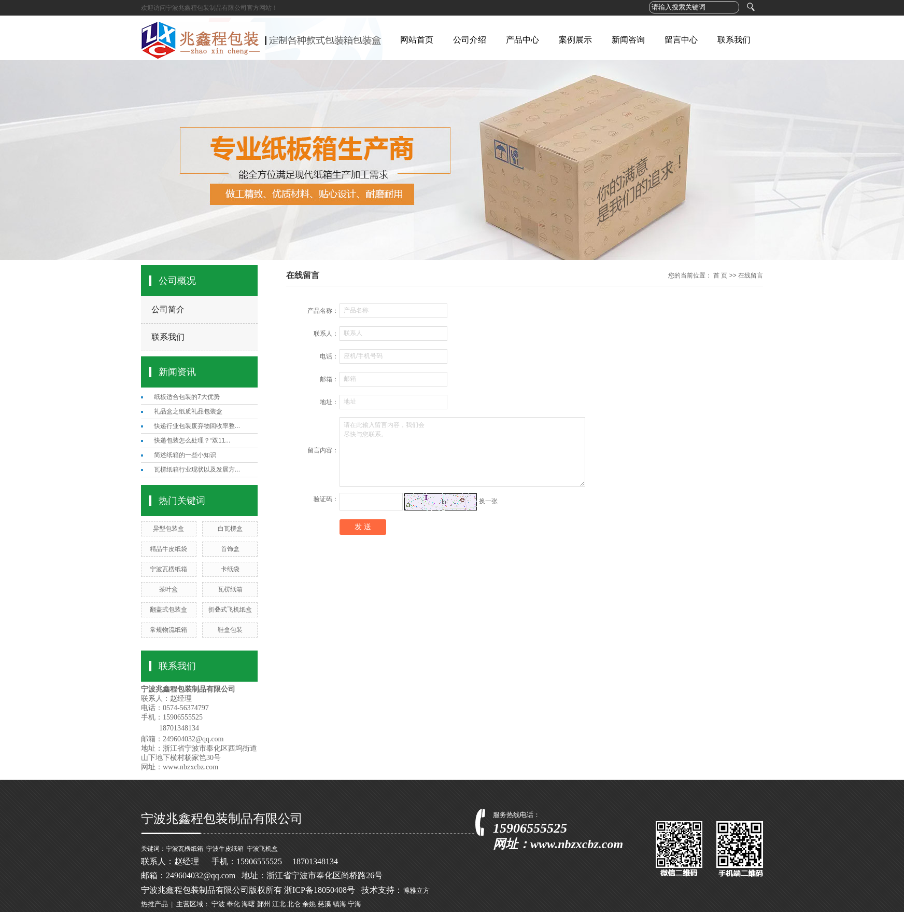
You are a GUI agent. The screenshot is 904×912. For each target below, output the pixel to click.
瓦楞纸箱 (230, 589)
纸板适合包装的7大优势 (187, 396)
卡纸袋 (230, 569)
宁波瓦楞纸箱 (168, 569)
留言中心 (681, 39)
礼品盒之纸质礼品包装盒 (188, 411)
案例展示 (575, 39)
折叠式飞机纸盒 (230, 609)
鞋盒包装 (230, 629)
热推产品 (154, 904)
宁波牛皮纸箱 (225, 848)
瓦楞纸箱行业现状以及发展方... (197, 469)
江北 (279, 904)
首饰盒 (230, 548)
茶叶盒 (168, 589)
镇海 (339, 904)
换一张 (488, 501)
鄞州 (264, 904)
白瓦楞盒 (230, 528)
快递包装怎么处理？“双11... (192, 440)
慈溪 (324, 904)
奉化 (233, 904)
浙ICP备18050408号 (319, 890)
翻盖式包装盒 (168, 609)
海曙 (248, 904)
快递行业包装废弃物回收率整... (197, 426)
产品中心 (522, 39)
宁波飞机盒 (262, 848)
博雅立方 (416, 890)
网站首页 (416, 39)
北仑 (294, 904)
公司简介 (168, 309)
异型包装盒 (168, 528)
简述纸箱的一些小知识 (185, 455)
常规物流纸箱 (168, 629)
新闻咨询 (628, 39)
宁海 (354, 904)
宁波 (218, 904)
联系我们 (734, 39)
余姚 (309, 904)
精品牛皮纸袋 (168, 548)
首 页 (720, 275)
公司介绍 (469, 39)
